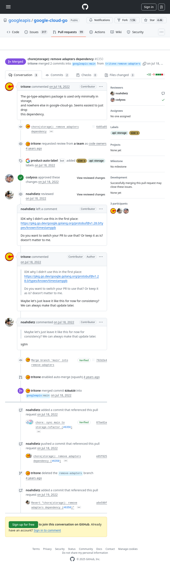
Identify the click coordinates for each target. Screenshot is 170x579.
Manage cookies (128, 557)
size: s (81, 169)
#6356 (67, 436)
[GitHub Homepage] (72, 568)
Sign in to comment (47, 539)
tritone (10, 71)
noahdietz (33, 203)
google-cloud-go (50, 20)
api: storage (96, 169)
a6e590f (101, 511)
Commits (57, 84)
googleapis (20, 20)
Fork (127, 20)
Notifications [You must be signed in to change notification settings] (99, 20)
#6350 (55, 469)
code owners (98, 152)
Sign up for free (23, 533)
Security (60, 557)
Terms (36, 557)
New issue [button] (152, 50)
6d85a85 (101, 135)
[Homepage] (85, 6)
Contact (110, 557)
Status (72, 557)
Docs (99, 557)
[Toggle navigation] (8, 7)
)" (72, 516)
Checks (86, 84)
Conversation (23, 84)
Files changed (120, 84)
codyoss (31, 186)
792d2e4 (101, 369)
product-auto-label (44, 169)
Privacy (47, 557)
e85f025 (101, 465)
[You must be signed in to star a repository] (154, 20)
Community (86, 557)
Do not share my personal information (85, 561)
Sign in (149, 7)
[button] (122, 71)
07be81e (101, 431)
